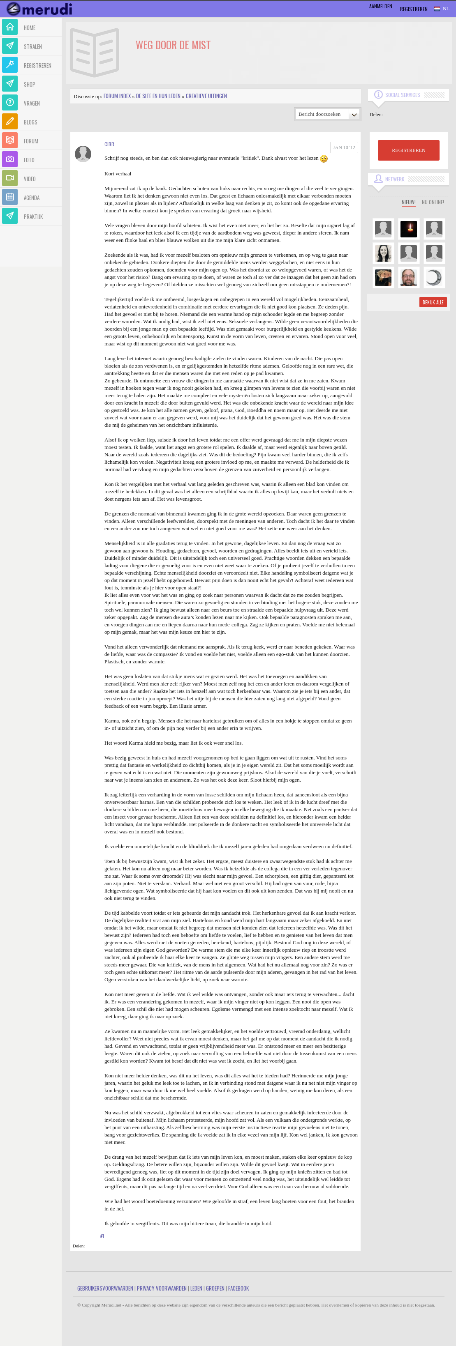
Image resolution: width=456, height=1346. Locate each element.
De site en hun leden (158, 96)
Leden (196, 1288)
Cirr (109, 143)
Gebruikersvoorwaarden (105, 1288)
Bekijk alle (433, 302)
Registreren (414, 8)
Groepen (215, 1288)
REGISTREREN (408, 150)
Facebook (238, 1288)
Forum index (117, 96)
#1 (102, 1236)
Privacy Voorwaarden (162, 1288)
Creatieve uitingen (206, 96)
